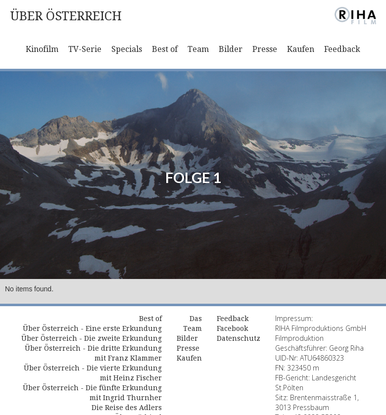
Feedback (342, 49)
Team (198, 49)
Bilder (230, 49)
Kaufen (300, 49)
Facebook (232, 328)
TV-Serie (84, 49)
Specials (126, 49)
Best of (165, 49)
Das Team (192, 323)
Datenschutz (238, 338)
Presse (264, 49)
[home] (66, 16)
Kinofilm (42, 49)
